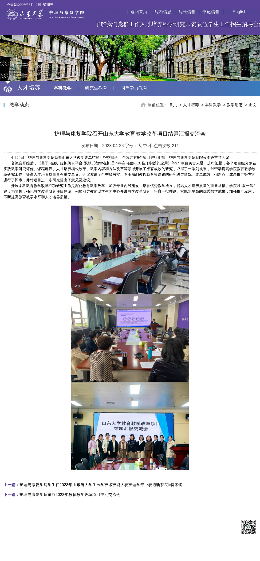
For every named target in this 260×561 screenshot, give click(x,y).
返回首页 (138, 11)
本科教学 (62, 88)
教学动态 (235, 105)
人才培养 (151, 24)
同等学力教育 (134, 88)
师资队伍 (196, 24)
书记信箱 (210, 11)
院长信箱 (186, 11)
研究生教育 (96, 88)
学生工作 (219, 24)
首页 (173, 105)
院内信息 (162, 11)
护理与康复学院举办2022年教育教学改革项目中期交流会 (62, 494)
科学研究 (174, 24)
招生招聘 (241, 24)
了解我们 (106, 24)
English (236, 11)
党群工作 (129, 24)
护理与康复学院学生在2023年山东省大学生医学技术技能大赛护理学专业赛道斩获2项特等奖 (93, 485)
